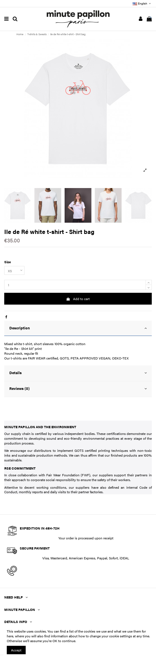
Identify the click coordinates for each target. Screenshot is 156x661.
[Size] (14, 270)
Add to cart (78, 298)
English (142, 3)
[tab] (78, 328)
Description (78, 328)
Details (78, 373)
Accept (16, 650)
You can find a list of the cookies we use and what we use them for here (76, 633)
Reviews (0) (78, 388)
